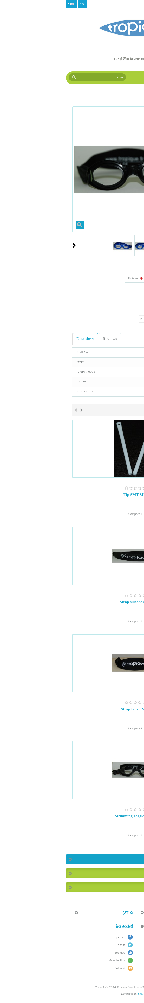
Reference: (127, 287)
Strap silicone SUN (72, 602)
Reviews (46, 338)
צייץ (128, 278)
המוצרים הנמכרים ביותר (115, 873)
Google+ (94, 278)
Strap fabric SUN (72, 709)
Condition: (128, 294)
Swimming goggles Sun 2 (72, 816)
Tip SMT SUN (72, 495)
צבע (132, 311)
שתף (112, 278)
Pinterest (71, 278)
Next (10, 245)
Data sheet (21, 338)
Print (126, 303)
